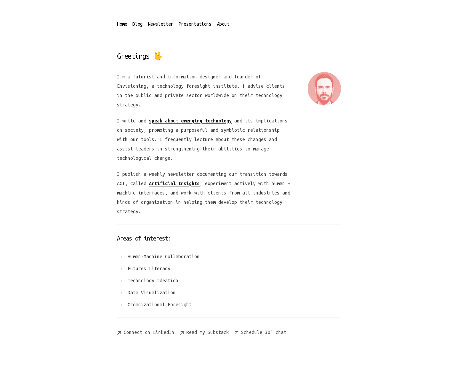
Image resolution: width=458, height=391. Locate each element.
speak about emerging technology (190, 120)
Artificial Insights (174, 183)
